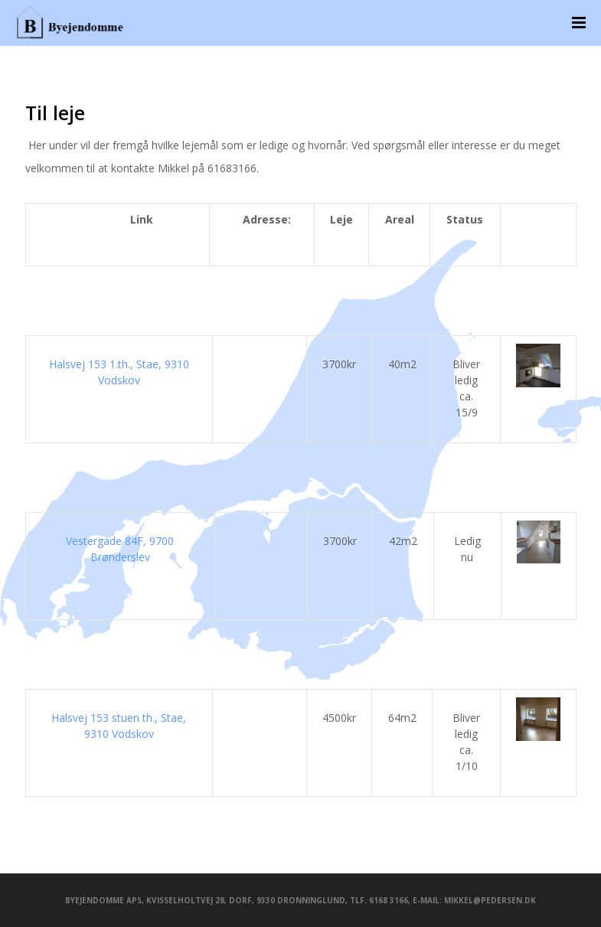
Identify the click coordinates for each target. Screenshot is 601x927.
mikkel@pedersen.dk (490, 900)
